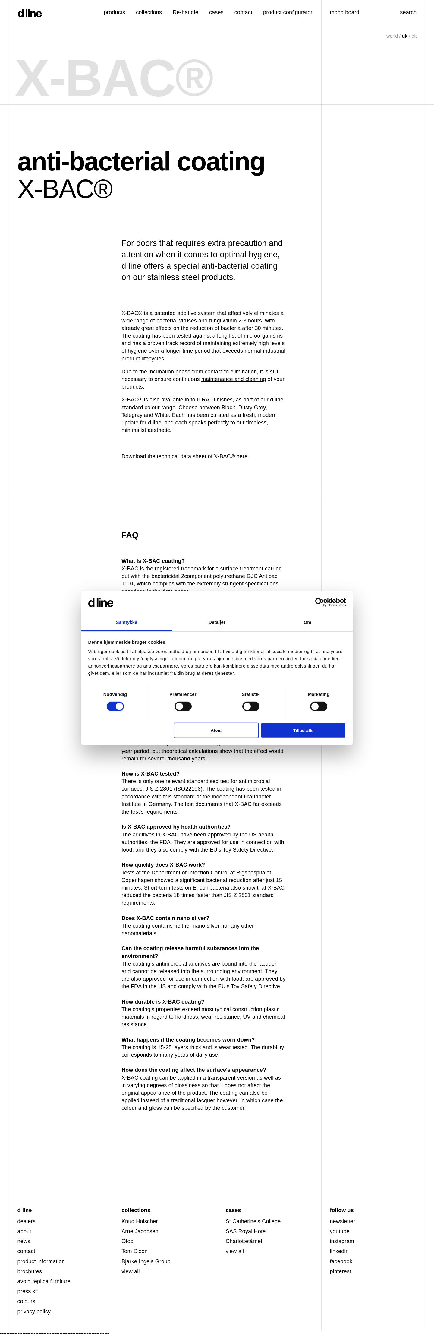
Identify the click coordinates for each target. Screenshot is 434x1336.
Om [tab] (307, 622)
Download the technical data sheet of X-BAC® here (184, 456)
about (24, 1231)
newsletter (342, 1221)
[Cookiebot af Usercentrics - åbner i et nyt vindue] (319, 602)
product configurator (288, 12)
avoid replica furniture (44, 1281)
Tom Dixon (134, 1251)
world (392, 36)
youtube (339, 1231)
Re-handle (185, 12)
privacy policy (34, 1312)
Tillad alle (303, 730)
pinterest (340, 1271)
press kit (27, 1291)
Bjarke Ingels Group (146, 1261)
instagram (342, 1241)
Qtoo (127, 1241)
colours (26, 1301)
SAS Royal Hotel (246, 1231)
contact (26, 1251)
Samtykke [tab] (126, 622)
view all (130, 1271)
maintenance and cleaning (233, 379)
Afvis (216, 730)
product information (41, 1261)
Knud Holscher (139, 1221)
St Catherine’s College (253, 1221)
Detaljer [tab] (217, 622)
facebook (341, 1261)
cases (216, 12)
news (23, 1241)
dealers (26, 1221)
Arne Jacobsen (139, 1231)
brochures (29, 1271)
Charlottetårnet (244, 1241)
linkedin (339, 1251)
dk (414, 36)
